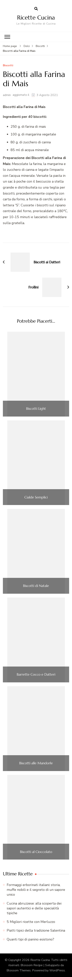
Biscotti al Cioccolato (36, 852)
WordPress (57, 970)
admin (7, 95)
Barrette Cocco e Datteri (36, 674)
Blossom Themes (19, 970)
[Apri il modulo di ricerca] (36, 9)
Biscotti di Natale (36, 586)
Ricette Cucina (36, 17)
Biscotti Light (36, 408)
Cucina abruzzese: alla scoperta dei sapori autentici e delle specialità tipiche (34, 908)
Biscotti (8, 65)
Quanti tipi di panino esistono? (30, 939)
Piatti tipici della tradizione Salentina (36, 930)
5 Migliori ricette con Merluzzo (31, 921)
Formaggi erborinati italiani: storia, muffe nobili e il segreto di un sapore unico (36, 890)
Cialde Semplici (36, 497)
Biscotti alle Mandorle (36, 763)
